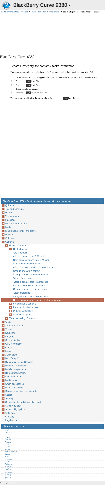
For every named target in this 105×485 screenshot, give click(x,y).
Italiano (7, 454)
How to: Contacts (38, 12)
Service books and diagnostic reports (23, 402)
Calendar (9, 238)
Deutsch (8, 435)
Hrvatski (8, 447)
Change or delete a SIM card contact (31, 274)
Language (10, 336)
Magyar (7, 449)
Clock (8, 322)
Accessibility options (15, 409)
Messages (10, 220)
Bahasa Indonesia (11, 451)
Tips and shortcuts (14, 209)
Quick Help (10, 205)
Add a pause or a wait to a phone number (33, 267)
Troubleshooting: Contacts (22, 318)
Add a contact (20, 253)
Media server (11, 380)
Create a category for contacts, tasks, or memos (37, 300)
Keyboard (10, 333)
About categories (21, 293)
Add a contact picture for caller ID (29, 285)
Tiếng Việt (8, 472)
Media (8, 227)
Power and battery (14, 387)
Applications (11, 355)
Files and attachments (16, 223)
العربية (7, 430)
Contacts (25, 12)
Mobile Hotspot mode (15, 369)
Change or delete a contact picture (30, 289)
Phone (8, 212)
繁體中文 (8, 478)
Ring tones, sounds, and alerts (20, 231)
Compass (10, 347)
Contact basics (53, 12)
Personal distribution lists (25, 307)
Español (8, 439)
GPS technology (13, 344)
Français (8, 442)
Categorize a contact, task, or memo (31, 296)
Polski (7, 461)
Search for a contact (23, 278)
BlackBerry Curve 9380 (6, 5)
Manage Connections (15, 365)
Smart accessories (14, 384)
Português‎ (8, 464)
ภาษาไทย (8, 469)
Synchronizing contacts (24, 304)
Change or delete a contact (26, 271)
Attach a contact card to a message (30, 282)
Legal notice (11, 420)
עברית (7, 444)
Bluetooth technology (15, 373)
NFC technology (13, 376)
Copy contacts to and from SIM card (31, 260)
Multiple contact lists (23, 311)
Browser (9, 234)
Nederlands (9, 459)
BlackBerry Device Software (19, 362)
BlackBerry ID (12, 358)
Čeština (7, 432)
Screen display (12, 340)
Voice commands (13, 216)
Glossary (9, 416)
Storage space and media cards (21, 391)
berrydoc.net (11, 483)
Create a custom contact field (27, 263)
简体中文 (8, 475)
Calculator (10, 413)
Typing (8, 329)
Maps (8, 351)
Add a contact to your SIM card (28, 256)
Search (8, 395)
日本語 (7, 456)
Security (9, 398)
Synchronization (13, 406)
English (7, 437)
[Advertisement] (24, 33)
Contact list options (22, 314)
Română (8, 466)
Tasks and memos (14, 325)
